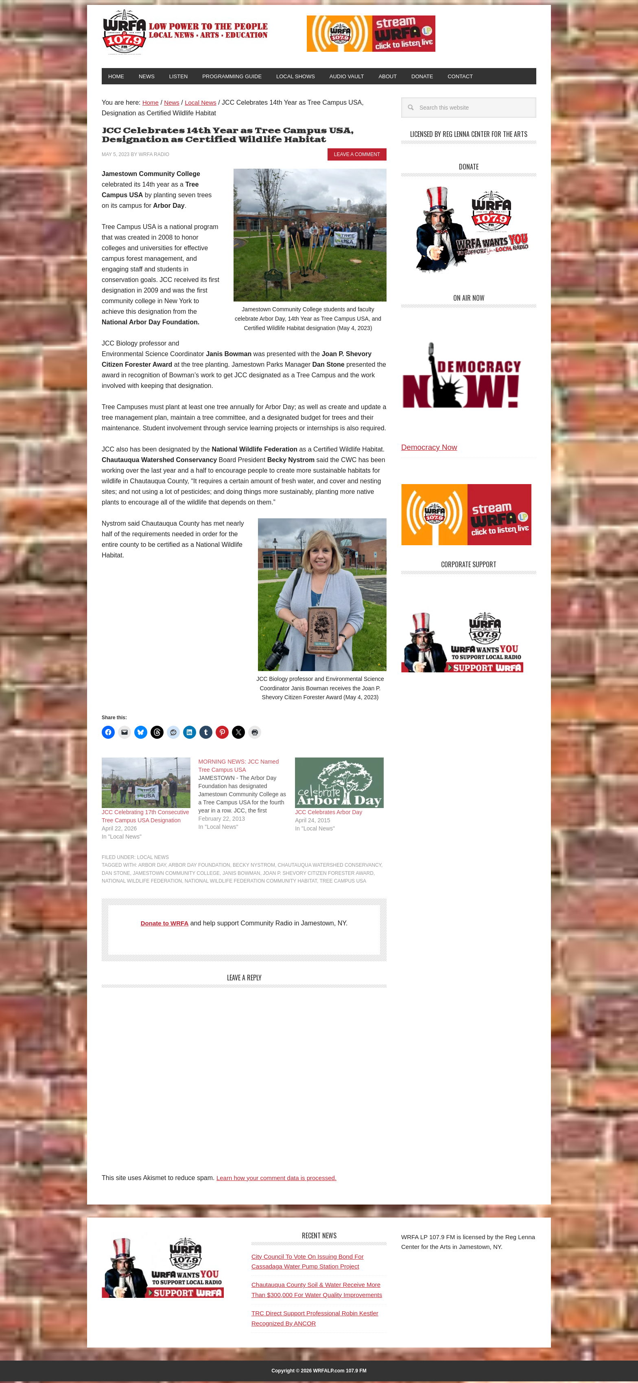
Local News (153, 859)
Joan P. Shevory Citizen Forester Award (318, 875)
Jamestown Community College (176, 875)
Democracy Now (429, 449)
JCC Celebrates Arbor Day (328, 813)
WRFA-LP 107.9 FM (186, 32)
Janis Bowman (241, 875)
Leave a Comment (357, 156)
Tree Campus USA (342, 882)
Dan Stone (116, 875)
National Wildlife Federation (142, 882)
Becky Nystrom (254, 867)
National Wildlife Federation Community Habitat (251, 882)
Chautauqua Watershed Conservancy (329, 867)
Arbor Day (152, 867)
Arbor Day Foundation (199, 867)
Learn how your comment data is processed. (280, 1179)
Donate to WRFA (164, 924)
